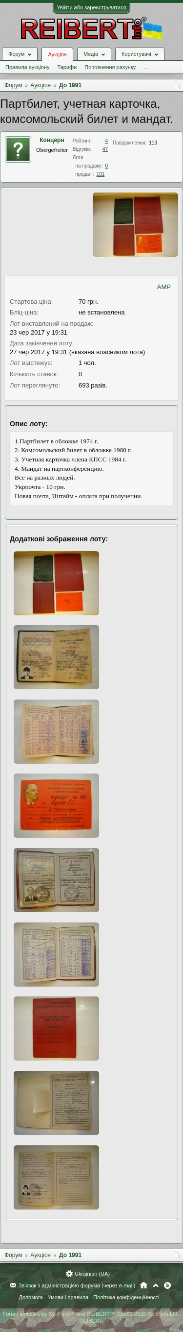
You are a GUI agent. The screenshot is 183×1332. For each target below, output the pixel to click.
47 (105, 149)
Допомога (30, 1297)
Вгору (155, 1285)
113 (153, 142)
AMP (164, 287)
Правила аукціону (27, 67)
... (145, 67)
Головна (143, 1285)
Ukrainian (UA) (92, 1274)
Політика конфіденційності (126, 1297)
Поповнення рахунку (110, 67)
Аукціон (57, 54)
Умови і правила (68, 1297)
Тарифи (67, 67)
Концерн (52, 140)
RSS (167, 1285)
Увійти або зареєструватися (91, 7)
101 (101, 174)
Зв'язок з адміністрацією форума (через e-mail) (77, 1285)
